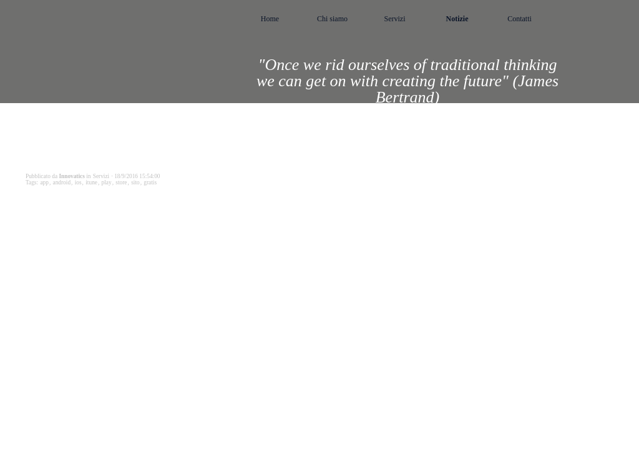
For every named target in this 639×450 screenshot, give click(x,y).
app (44, 182)
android (62, 182)
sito (135, 182)
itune (91, 182)
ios (78, 182)
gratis (150, 182)
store (121, 182)
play (107, 182)
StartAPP (56, 218)
